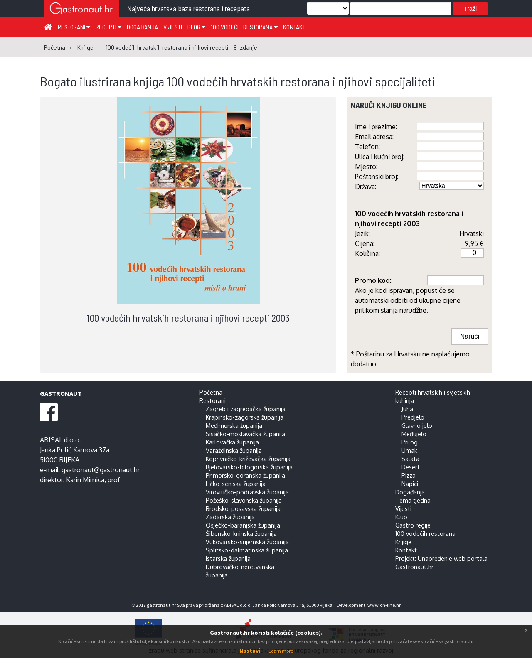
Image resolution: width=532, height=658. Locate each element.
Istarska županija (228, 558)
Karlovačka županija (232, 442)
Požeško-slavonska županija (244, 500)
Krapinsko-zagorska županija (244, 417)
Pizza (408, 475)
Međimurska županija (234, 425)
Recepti (108, 27)
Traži (470, 8)
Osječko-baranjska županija (243, 525)
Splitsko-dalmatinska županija (247, 550)
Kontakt (294, 27)
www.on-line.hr (384, 605)
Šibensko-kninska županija (241, 533)
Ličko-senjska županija (236, 483)
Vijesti (172, 27)
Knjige (403, 541)
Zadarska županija (230, 517)
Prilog (409, 442)
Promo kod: (373, 280)
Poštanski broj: (376, 176)
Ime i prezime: (376, 127)
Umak (409, 450)
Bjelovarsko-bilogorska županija (249, 467)
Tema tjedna (413, 500)
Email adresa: (374, 137)
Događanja (142, 27)
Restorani (74, 27)
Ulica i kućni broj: (379, 156)
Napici (409, 483)
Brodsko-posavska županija (243, 508)
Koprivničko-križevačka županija (248, 458)
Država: (365, 186)
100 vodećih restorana (244, 27)
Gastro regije (413, 525)
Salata (410, 458)
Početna (211, 392)
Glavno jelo (416, 425)
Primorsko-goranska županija (245, 475)
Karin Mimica (85, 480)
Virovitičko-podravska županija (247, 492)
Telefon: (367, 146)
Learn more (280, 651)
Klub (401, 517)
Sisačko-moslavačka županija (245, 433)
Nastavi (249, 650)
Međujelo (413, 433)
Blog (196, 27)
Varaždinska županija (234, 450)
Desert (410, 467)
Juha (407, 408)
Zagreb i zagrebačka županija (246, 408)
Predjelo (412, 417)
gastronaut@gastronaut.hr (101, 470)
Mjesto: (366, 166)
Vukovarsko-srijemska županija (247, 541)
